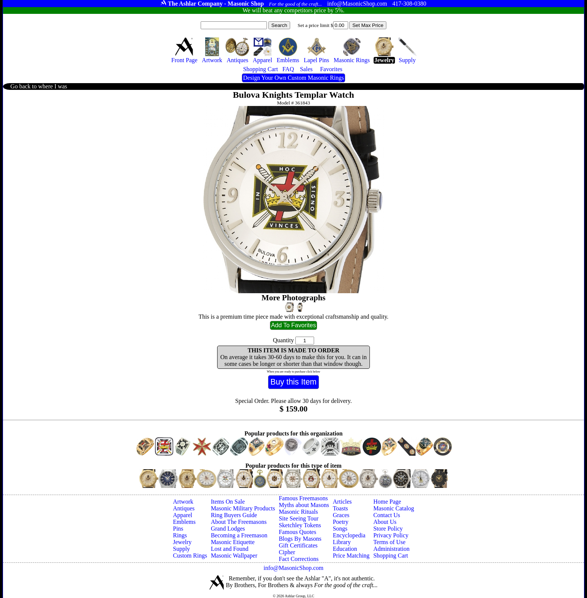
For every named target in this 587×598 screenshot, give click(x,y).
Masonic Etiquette (233, 542)
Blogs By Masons (300, 538)
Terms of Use (389, 542)
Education (345, 549)
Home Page (387, 501)
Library (342, 542)
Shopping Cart (390, 555)
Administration (391, 549)
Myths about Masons (304, 505)
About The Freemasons (239, 522)
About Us (384, 522)
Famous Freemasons (303, 498)
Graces (341, 515)
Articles (342, 501)
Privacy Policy (390, 535)
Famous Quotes (297, 532)
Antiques (184, 508)
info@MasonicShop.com (293, 568)
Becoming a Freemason (239, 535)
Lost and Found (229, 549)
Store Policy (388, 528)
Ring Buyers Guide (234, 515)
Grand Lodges (228, 528)
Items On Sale (228, 501)
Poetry (341, 522)
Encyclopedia (349, 535)
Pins (178, 528)
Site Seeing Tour (299, 518)
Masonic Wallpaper (234, 555)
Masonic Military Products (243, 508)
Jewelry (182, 542)
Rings (180, 535)
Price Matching (351, 555)
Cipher (287, 552)
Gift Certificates (298, 545)
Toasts (340, 508)
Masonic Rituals (298, 512)
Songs (340, 528)
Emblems (184, 522)
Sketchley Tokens (300, 525)
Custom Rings (190, 555)
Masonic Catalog (393, 508)
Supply (181, 549)
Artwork (183, 501)
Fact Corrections (299, 559)
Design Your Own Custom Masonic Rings (293, 78)
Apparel (182, 515)
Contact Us (386, 515)
